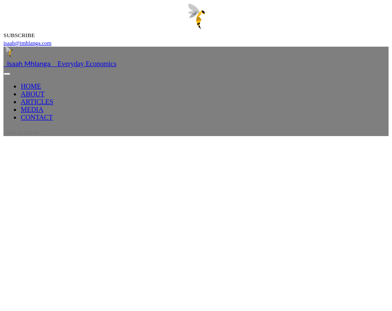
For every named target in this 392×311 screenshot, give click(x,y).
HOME (31, 86)
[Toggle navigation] (6, 74)
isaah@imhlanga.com (27, 43)
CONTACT (37, 117)
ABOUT (33, 94)
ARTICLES (37, 101)
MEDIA (32, 109)
